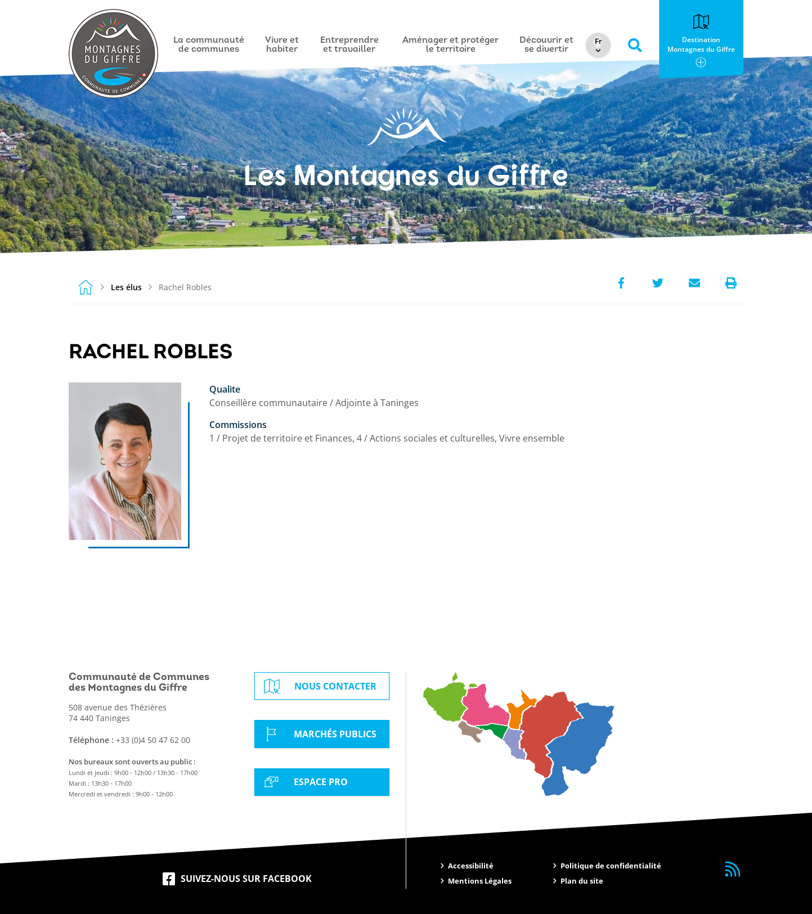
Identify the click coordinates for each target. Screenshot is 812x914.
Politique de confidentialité (610, 866)
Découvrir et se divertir (546, 45)
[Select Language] (598, 42)
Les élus (126, 287)
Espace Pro (304, 781)
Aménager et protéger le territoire (450, 45)
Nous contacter (318, 686)
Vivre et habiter (282, 45)
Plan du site (581, 881)
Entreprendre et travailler (349, 45)
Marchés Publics (318, 734)
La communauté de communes (208, 45)
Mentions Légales (480, 881)
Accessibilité (471, 866)
